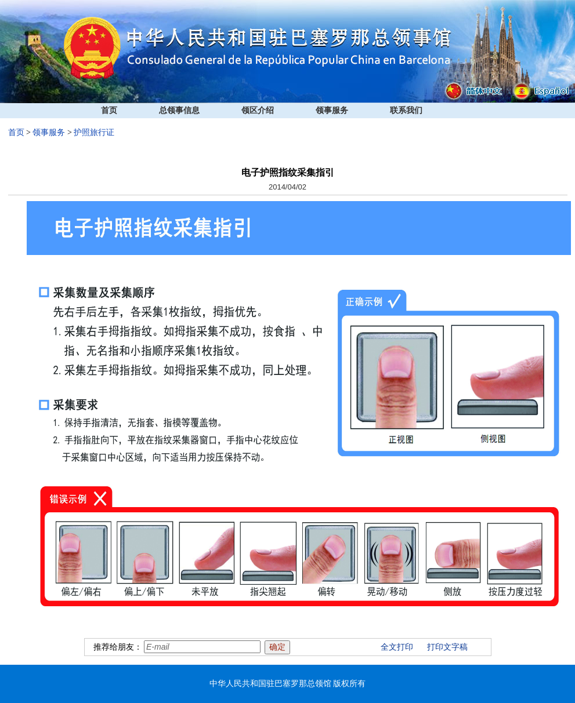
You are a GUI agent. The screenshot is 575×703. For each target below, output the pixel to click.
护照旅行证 (94, 132)
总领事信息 (179, 110)
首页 (109, 110)
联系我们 (406, 110)
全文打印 (397, 647)
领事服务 (332, 110)
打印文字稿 (447, 647)
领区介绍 (257, 110)
